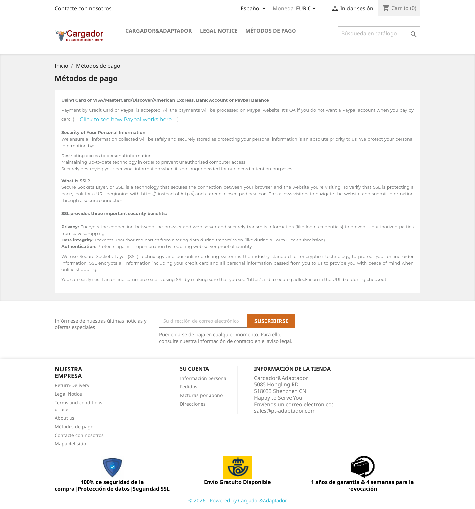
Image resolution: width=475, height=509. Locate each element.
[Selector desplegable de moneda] (307, 9)
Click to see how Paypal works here (126, 119)
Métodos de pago (270, 30)
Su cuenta (194, 368)
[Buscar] (379, 33)
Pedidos (188, 386)
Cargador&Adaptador (159, 30)
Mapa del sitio (70, 443)
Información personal (204, 378)
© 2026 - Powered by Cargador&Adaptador (237, 500)
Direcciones (193, 404)
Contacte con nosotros (83, 8)
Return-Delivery (72, 385)
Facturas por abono (201, 395)
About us (64, 418)
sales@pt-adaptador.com (285, 410)
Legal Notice (219, 30)
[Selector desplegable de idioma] (254, 9)
